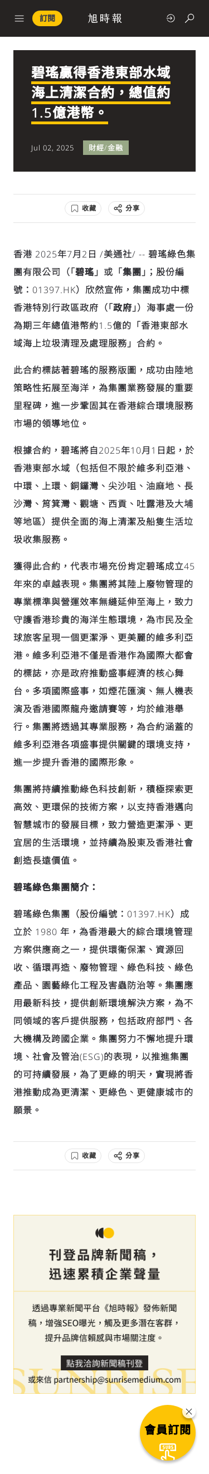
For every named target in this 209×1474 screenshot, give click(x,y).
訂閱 (47, 18)
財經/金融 (106, 148)
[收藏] (83, 208)
